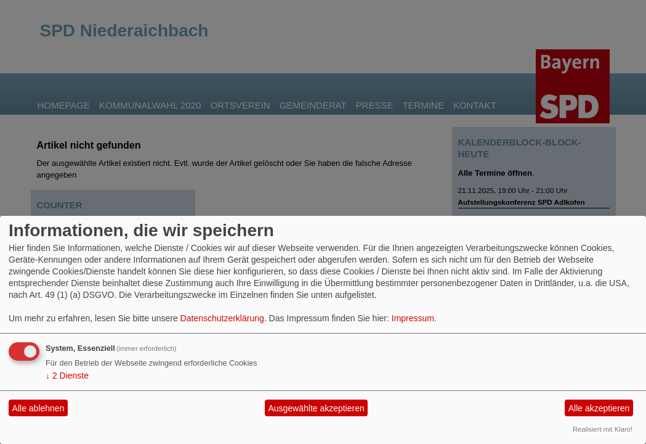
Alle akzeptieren (599, 408)
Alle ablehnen (38, 408)
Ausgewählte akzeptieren (316, 408)
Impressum (413, 318)
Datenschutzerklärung (222, 318)
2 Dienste (67, 375)
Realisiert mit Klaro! (602, 429)
